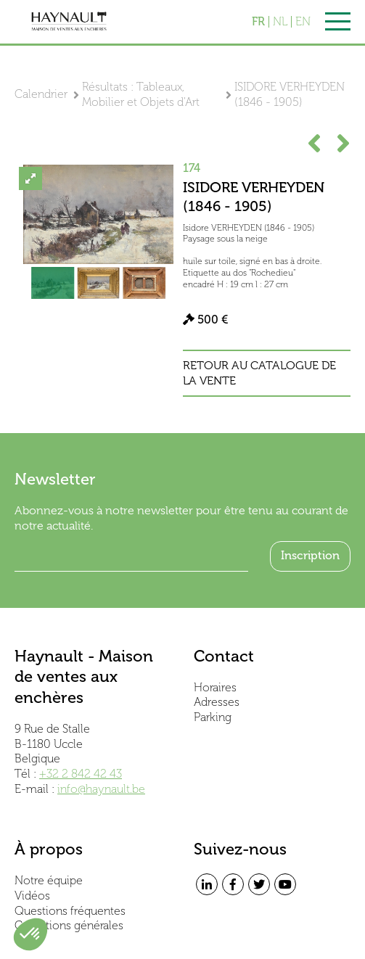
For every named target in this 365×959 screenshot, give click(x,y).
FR (258, 22)
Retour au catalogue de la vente (259, 373)
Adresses (216, 702)
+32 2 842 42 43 (80, 774)
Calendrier (41, 94)
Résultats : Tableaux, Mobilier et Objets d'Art (141, 94)
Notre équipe (49, 880)
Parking (212, 717)
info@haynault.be (101, 789)
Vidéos (32, 895)
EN (303, 22)
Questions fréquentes (70, 911)
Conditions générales (69, 925)
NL (280, 22)
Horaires (215, 687)
